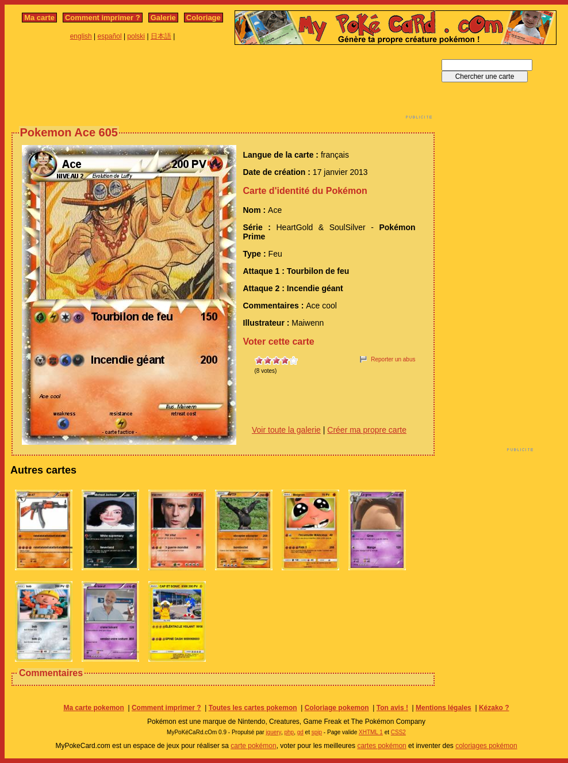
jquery (273, 732)
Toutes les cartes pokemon (253, 708)
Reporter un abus (393, 359)
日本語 (161, 36)
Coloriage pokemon (337, 708)
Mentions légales (443, 708)
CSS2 (398, 732)
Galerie (163, 17)
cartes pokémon (381, 746)
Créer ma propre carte (366, 429)
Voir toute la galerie (286, 429)
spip (317, 732)
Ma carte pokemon (93, 708)
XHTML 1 (371, 732)
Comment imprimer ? (102, 17)
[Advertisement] (223, 85)
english (81, 36)
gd (300, 732)
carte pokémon (253, 746)
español (110, 36)
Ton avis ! (392, 708)
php (289, 732)
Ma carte (39, 17)
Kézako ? (494, 708)
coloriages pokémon (486, 746)
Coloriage (203, 17)
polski (136, 36)
